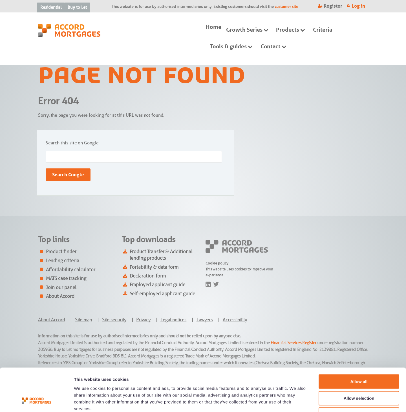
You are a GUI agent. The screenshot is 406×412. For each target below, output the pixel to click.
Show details (296, 400)
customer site (286, 6)
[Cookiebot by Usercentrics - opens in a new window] (36, 401)
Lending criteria (62, 260)
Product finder (61, 251)
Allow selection (358, 359)
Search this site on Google (72, 143)
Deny (359, 376)
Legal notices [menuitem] (173, 319)
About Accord (60, 296)
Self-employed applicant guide (162, 293)
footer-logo (215, 243)
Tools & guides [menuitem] (228, 46)
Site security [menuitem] (114, 319)
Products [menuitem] (287, 29)
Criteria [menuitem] (322, 29)
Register (333, 6)
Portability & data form (154, 267)
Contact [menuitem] (271, 46)
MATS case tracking (66, 278)
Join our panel (61, 287)
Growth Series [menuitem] (244, 29)
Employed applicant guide (157, 284)
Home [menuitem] (213, 26)
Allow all (359, 343)
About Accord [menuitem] (51, 319)
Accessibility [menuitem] (235, 319)
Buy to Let (77, 7)
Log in (358, 6)
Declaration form (148, 276)
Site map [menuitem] (83, 319)
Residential (50, 7)
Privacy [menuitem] (143, 319)
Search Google (68, 174)
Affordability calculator (70, 269)
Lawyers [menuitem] (205, 319)
